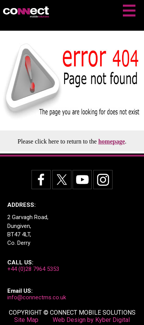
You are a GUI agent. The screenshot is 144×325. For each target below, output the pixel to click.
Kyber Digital (112, 319)
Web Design (69, 319)
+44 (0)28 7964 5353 (33, 269)
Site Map (26, 319)
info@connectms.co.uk (36, 297)
